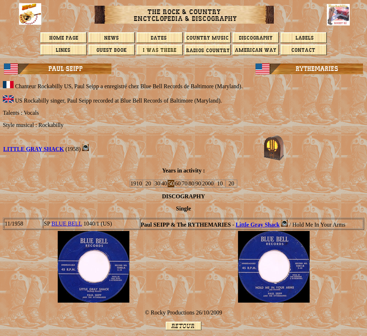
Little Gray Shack (33, 149)
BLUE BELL (67, 224)
